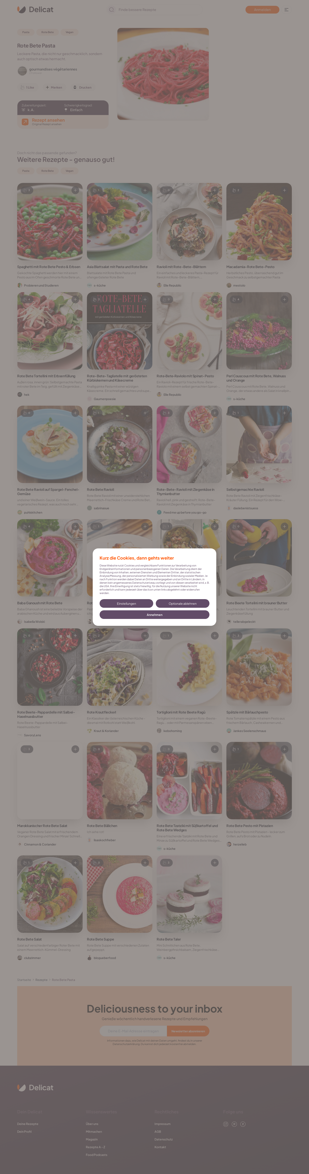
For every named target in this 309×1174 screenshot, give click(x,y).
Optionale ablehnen (183, 603)
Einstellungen (126, 603)
